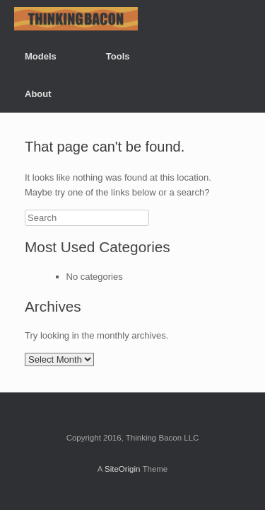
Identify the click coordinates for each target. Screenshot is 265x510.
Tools (118, 56)
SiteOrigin (123, 469)
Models (41, 56)
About (38, 94)
